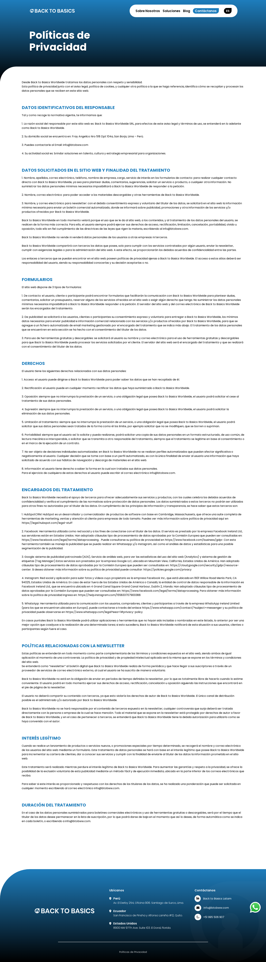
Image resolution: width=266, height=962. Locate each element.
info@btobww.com (216, 908)
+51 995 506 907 (213, 917)
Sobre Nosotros (148, 11)
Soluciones (171, 11)
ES (228, 11)
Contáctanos (206, 11)
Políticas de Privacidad (133, 952)
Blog (186, 11)
